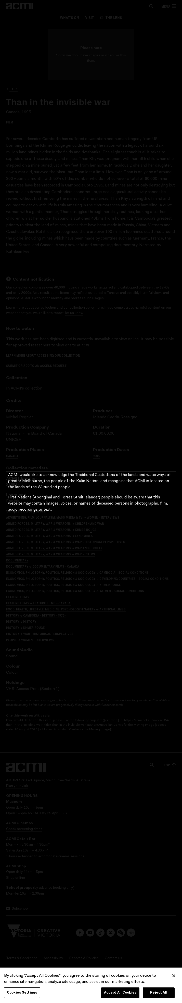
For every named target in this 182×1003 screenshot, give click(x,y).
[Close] (173, 983)
